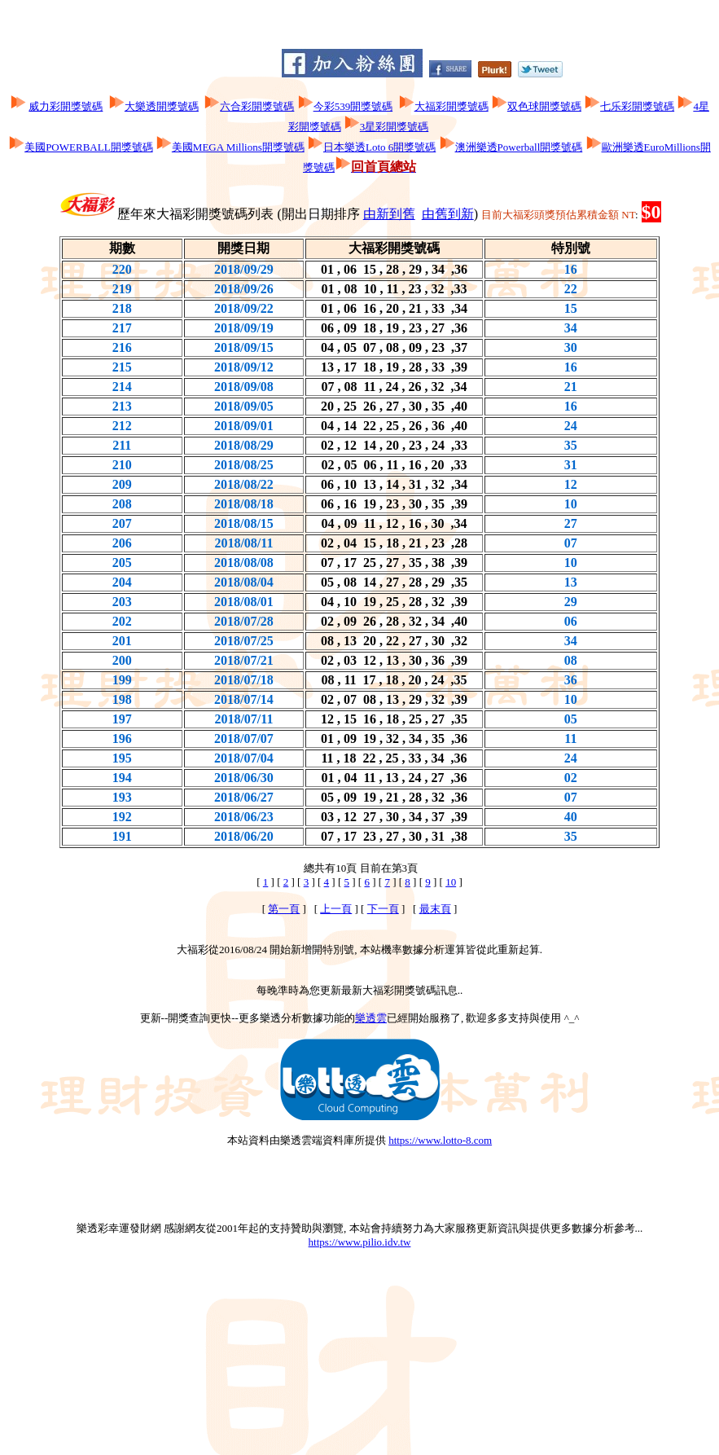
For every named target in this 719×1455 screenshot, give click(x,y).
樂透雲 (371, 1018)
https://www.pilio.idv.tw (360, 1242)
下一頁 (383, 909)
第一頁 (284, 909)
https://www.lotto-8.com (440, 1140)
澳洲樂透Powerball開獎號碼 (519, 147)
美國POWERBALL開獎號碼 (88, 147)
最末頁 (435, 909)
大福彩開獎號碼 (451, 106)
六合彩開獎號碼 (257, 106)
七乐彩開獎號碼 (637, 106)
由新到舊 (389, 214)
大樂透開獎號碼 (162, 106)
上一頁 (336, 909)
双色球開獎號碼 (544, 106)
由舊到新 (448, 214)
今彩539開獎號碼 (353, 106)
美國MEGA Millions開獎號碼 (238, 147)
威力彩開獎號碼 (65, 106)
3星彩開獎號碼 (394, 127)
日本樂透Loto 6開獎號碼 (379, 147)
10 (450, 882)
